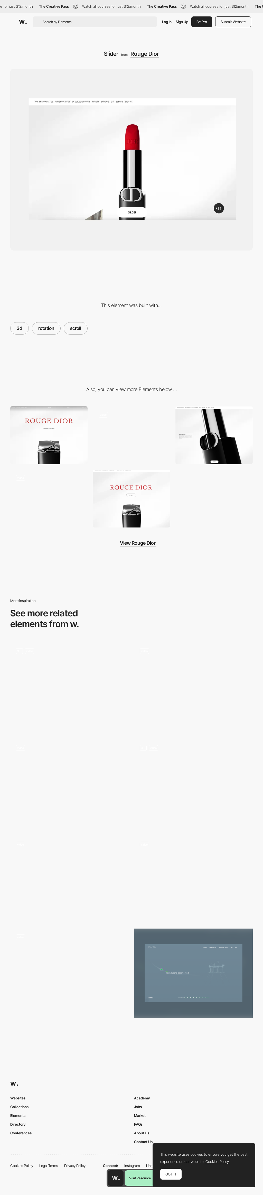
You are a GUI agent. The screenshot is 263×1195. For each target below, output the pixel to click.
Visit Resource (140, 1178)
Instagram (132, 1165)
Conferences (21, 1133)
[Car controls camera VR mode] (193, 878)
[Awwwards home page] (116, 1178)
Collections (19, 1107)
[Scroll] (49, 435)
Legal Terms (48, 1165)
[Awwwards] (23, 22)
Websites (17, 1098)
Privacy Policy (75, 1165)
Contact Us (143, 1142)
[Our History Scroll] (193, 973)
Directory (18, 1124)
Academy (142, 1098)
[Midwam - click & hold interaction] (193, 685)
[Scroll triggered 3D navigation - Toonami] (69, 878)
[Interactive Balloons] (193, 784)
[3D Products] (69, 687)
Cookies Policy (21, 1165)
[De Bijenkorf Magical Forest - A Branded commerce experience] (69, 781)
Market (140, 1115)
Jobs (138, 1107)
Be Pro (201, 22)
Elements (17, 1115)
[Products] (214, 435)
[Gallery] (49, 498)
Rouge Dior (144, 54)
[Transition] (131, 498)
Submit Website (233, 22)
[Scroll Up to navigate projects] (69, 971)
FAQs (138, 1124)
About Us (141, 1133)
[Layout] (131, 435)
